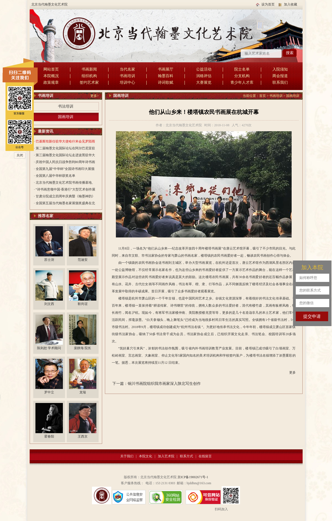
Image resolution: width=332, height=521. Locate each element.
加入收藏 (290, 4)
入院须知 (280, 69)
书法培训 (65, 106)
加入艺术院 (166, 456)
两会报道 (280, 76)
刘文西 (49, 304)
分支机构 (242, 76)
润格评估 (203, 76)
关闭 (19, 155)
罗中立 (49, 392)
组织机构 (89, 76)
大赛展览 (203, 82)
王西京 (83, 436)
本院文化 (145, 456)
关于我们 (126, 456)
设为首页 (268, 4)
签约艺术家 (89, 82)
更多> (94, 96)
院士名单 (242, 69)
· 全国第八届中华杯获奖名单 (54, 176)
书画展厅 (165, 69)
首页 (262, 96)
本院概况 (51, 76)
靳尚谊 (83, 304)
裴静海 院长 (82, 348)
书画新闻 (89, 69)
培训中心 (127, 82)
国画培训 (65, 117)
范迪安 (83, 260)
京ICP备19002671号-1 (192, 477)
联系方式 (186, 456)
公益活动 (203, 69)
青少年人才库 (241, 82)
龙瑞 (82, 392)
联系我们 (280, 82)
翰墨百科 (165, 76)
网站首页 (51, 69)
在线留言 (205, 456)
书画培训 (127, 76)
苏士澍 (49, 260)
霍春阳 (49, 436)
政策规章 (51, 82)
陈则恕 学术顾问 (49, 348)
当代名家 (127, 69)
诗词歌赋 (165, 82)
